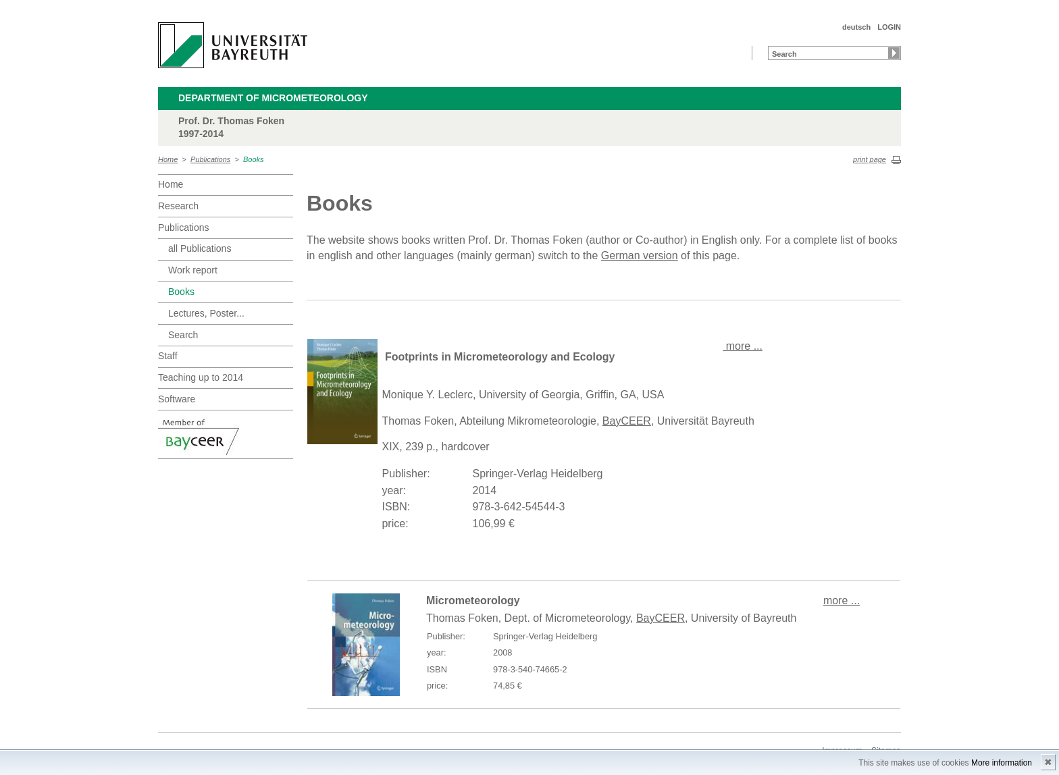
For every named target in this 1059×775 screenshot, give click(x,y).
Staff (168, 355)
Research (178, 206)
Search (183, 334)
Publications (210, 159)
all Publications (199, 248)
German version (639, 255)
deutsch (856, 27)
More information (1001, 763)
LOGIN (889, 27)
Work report (192, 270)
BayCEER (626, 421)
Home (168, 159)
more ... (743, 346)
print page (869, 159)
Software (176, 399)
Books (253, 159)
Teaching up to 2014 (200, 377)
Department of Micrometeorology (273, 97)
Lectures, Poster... (206, 313)
